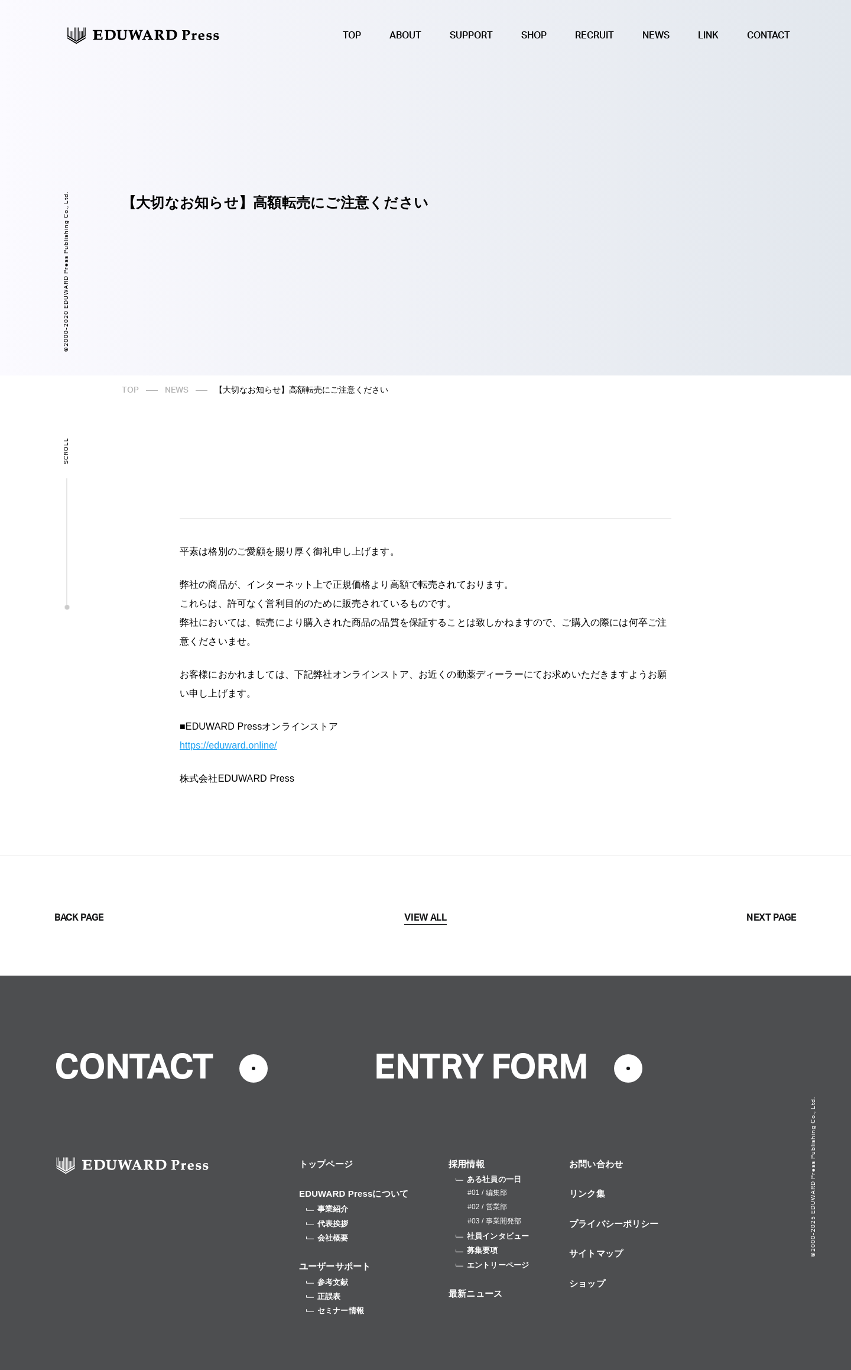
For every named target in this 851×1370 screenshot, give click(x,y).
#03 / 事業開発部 (494, 1221)
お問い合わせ (596, 1164)
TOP (352, 35)
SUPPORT (471, 35)
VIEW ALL (425, 917)
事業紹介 (327, 1208)
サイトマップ (596, 1253)
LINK (708, 35)
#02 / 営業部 (487, 1207)
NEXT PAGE (771, 917)
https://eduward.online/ (228, 745)
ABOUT (405, 35)
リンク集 (587, 1193)
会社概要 (327, 1237)
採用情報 (467, 1164)
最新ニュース (475, 1293)
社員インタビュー (492, 1236)
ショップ (587, 1283)
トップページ (326, 1164)
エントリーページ (492, 1265)
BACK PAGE (79, 917)
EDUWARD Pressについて (353, 1193)
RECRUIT (594, 35)
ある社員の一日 (488, 1179)
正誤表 (323, 1296)
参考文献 (327, 1282)
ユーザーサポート (335, 1266)
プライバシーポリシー (614, 1224)
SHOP (534, 35)
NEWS (656, 35)
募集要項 (477, 1250)
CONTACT (768, 35)
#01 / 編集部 (487, 1192)
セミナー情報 (335, 1310)
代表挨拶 (327, 1223)
